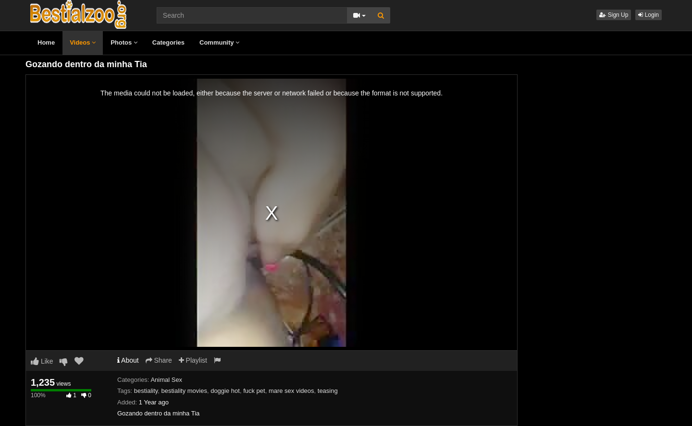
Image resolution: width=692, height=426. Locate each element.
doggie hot (225, 390)
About (128, 360)
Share (159, 360)
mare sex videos (291, 390)
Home (46, 42)
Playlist (193, 360)
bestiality (146, 390)
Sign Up (613, 15)
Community (219, 42)
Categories (168, 42)
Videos (83, 42)
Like (42, 361)
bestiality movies (184, 390)
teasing (328, 390)
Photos (124, 42)
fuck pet (254, 390)
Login (648, 15)
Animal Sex (166, 379)
